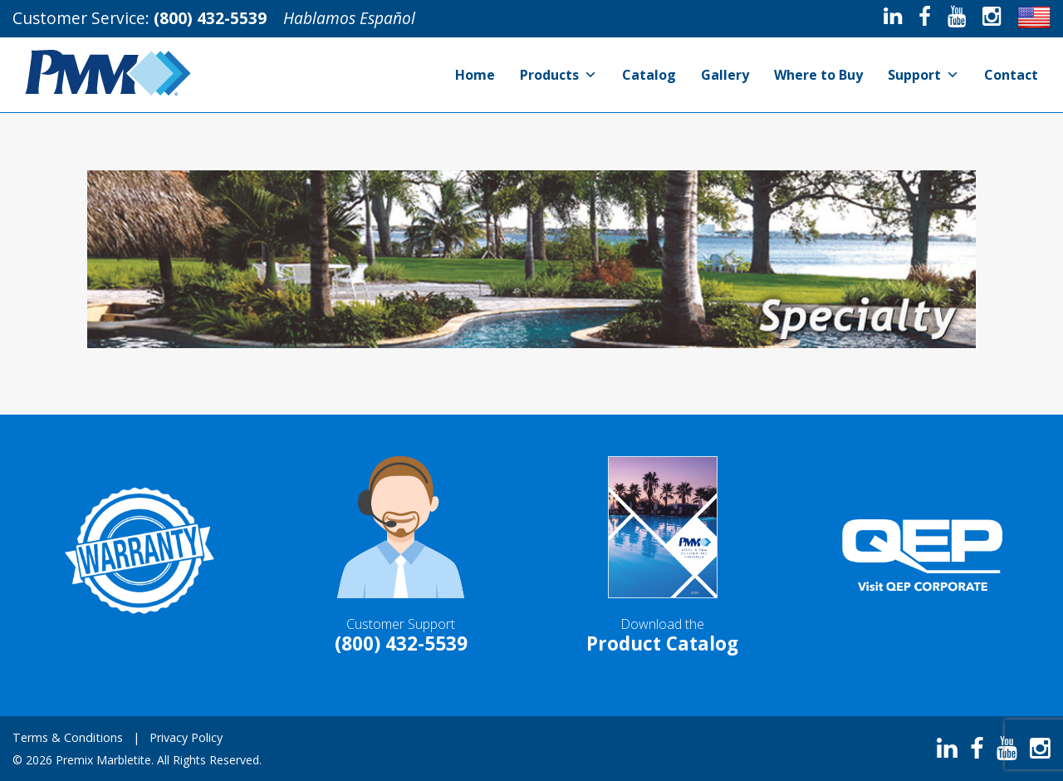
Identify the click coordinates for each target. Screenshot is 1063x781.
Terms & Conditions (67, 737)
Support (923, 75)
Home (475, 75)
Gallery (725, 75)
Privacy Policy (186, 737)
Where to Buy (818, 75)
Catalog (649, 75)
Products (558, 75)
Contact (1011, 75)
